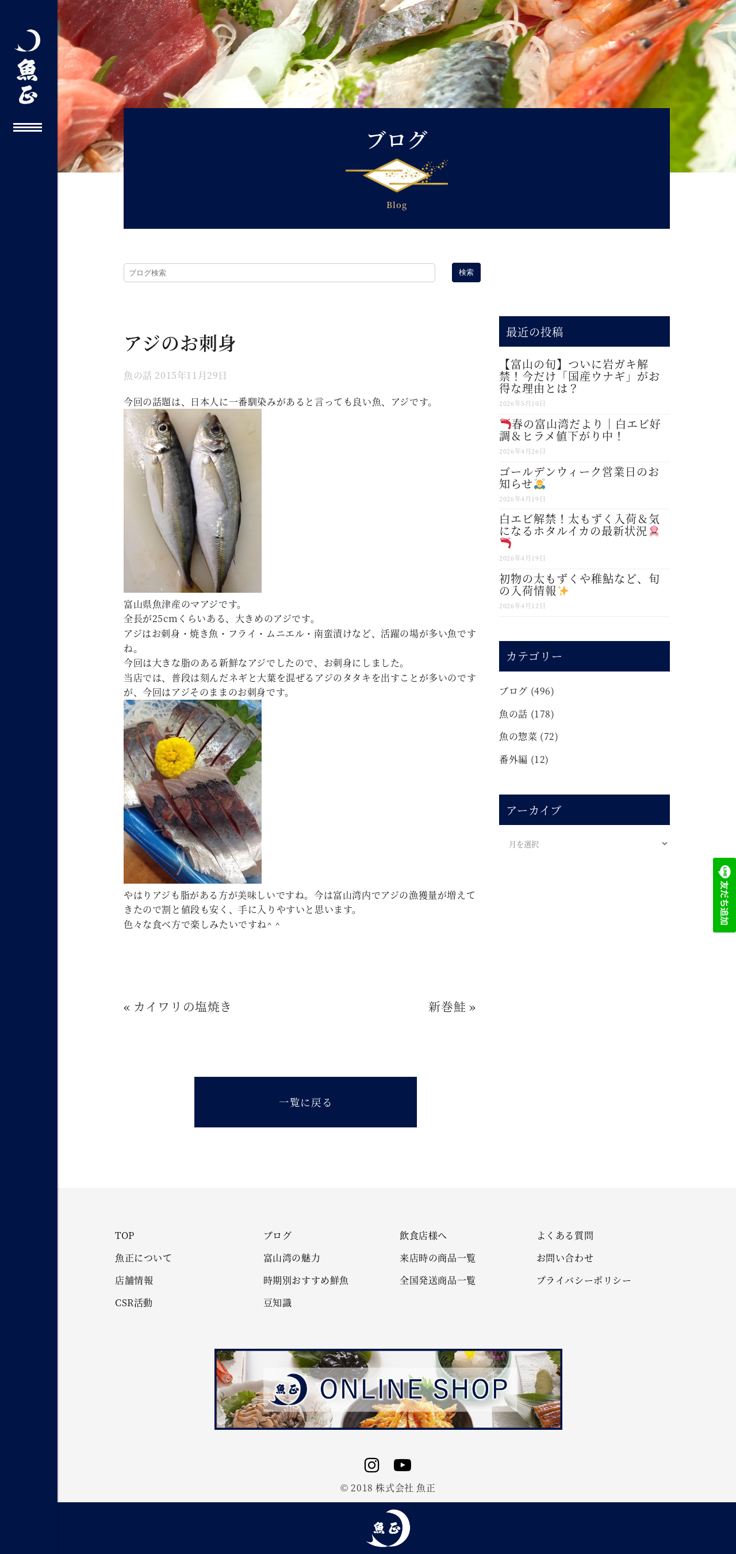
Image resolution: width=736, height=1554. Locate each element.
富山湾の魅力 (292, 1258)
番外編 (513, 759)
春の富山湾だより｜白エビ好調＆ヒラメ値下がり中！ (580, 429)
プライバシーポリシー (584, 1280)
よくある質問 (565, 1235)
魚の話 (138, 375)
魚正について (143, 1258)
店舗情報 (134, 1280)
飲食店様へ (423, 1235)
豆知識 (277, 1302)
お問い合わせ (565, 1258)
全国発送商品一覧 (438, 1280)
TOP (125, 1235)
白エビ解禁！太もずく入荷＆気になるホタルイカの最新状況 (579, 529)
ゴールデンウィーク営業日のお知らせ (579, 477)
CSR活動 (134, 1302)
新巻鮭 (447, 1006)
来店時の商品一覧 (438, 1258)
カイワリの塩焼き (182, 1006)
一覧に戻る (305, 1102)
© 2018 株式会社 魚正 (387, 1487)
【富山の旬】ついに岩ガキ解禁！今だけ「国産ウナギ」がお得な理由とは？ (579, 376)
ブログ (513, 690)
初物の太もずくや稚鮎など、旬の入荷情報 (579, 584)
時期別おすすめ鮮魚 (306, 1280)
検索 (466, 272)
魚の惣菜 (518, 736)
